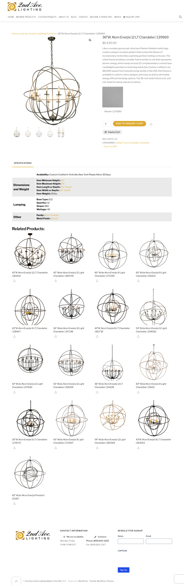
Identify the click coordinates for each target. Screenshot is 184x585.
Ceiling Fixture (122, 143)
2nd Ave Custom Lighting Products (38, 33)
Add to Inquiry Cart (129, 123)
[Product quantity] (106, 123)
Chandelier (134, 143)
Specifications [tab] (22, 163)
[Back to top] (16, 581)
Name (120, 536)
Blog (74, 16)
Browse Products (26, 16)
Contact (83, 16)
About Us (64, 16)
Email (148, 536)
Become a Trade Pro (101, 16)
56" (63, 183)
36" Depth (66, 187)
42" (63, 180)
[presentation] (139, 558)
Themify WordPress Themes (101, 581)
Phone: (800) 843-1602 (97, 540)
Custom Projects (47, 16)
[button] (90, 40)
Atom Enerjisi (51, 215)
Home (11, 16)
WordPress (83, 581)
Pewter (54, 218)
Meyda (117, 16)
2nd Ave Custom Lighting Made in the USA (43, 581)
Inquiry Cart (131, 16)
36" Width (65, 190)
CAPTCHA (122, 551)
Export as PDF (110, 146)
